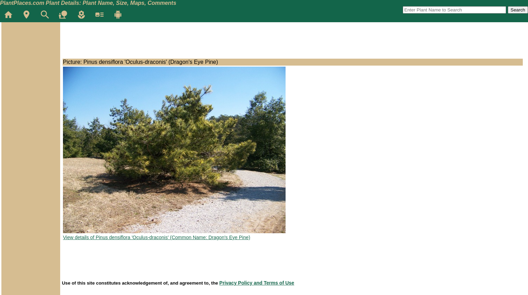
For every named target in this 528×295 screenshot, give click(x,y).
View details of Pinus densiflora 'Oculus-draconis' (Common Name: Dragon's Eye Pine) (156, 237)
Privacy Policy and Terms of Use (256, 283)
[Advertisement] (30, 64)
